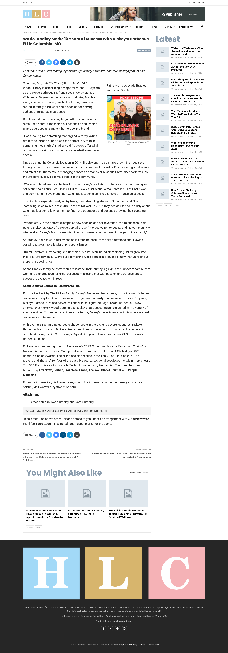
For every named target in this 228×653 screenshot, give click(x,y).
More (182, 26)
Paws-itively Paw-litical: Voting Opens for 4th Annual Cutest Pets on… (187, 161)
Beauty (83, 26)
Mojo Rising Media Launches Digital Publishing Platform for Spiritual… (187, 82)
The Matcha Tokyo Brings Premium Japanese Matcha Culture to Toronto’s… (187, 98)
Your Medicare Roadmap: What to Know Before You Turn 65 (186, 114)
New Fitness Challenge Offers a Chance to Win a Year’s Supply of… (185, 193)
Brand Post (144, 50)
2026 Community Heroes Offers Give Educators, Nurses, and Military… (185, 130)
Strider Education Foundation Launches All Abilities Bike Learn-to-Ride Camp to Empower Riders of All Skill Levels (52, 457)
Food (69, 26)
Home (154, 26)
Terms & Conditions (149, 644)
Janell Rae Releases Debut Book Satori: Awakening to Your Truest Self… (186, 177)
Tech (56, 26)
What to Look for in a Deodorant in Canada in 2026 (185, 145)
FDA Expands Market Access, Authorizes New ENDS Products (188, 66)
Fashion (99, 26)
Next (38, 527)
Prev (30, 527)
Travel (42, 26)
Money (168, 26)
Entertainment (119, 26)
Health (139, 26)
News (28, 26)
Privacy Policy (130, 644)
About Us (27, 2)
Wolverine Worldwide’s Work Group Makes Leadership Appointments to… (187, 51)
